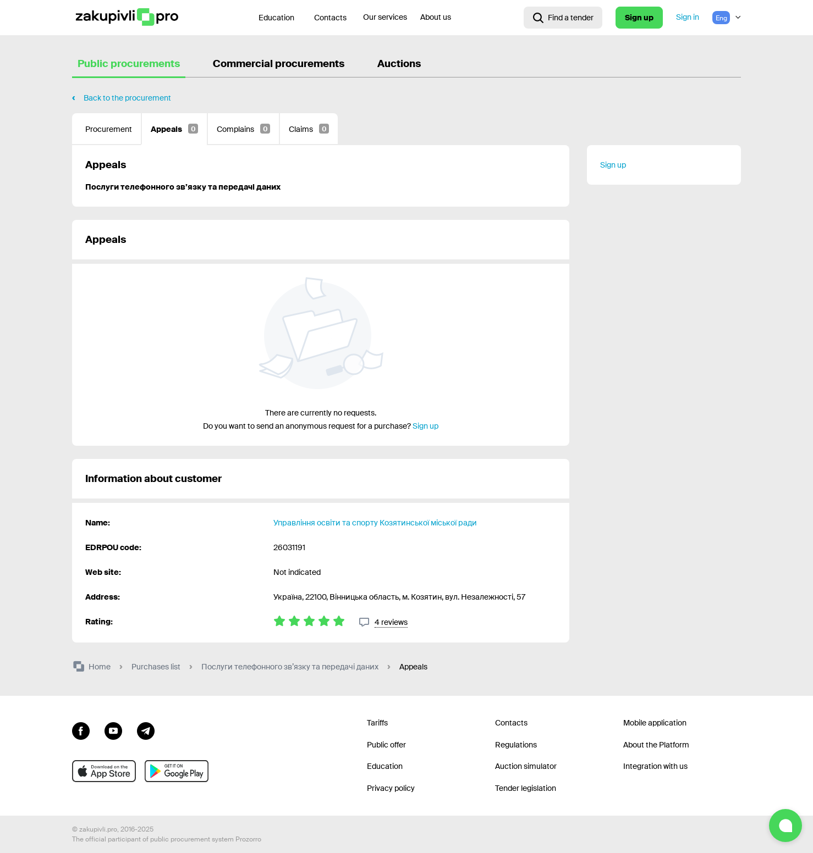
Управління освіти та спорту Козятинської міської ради (375, 523)
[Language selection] (726, 17)
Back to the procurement (127, 98)
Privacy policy (391, 788)
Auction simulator (526, 766)
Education (385, 766)
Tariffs (377, 723)
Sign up (639, 18)
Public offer (386, 745)
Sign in (687, 17)
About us (435, 17)
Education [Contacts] (276, 18)
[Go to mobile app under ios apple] (104, 771)
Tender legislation (525, 788)
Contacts (330, 18)
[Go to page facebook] (81, 729)
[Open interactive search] (563, 17)
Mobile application (654, 723)
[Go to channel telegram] (146, 729)
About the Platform (656, 745)
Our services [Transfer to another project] (385, 17)
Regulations (516, 745)
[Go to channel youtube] (113, 729)
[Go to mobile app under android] (176, 771)
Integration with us (655, 766)
